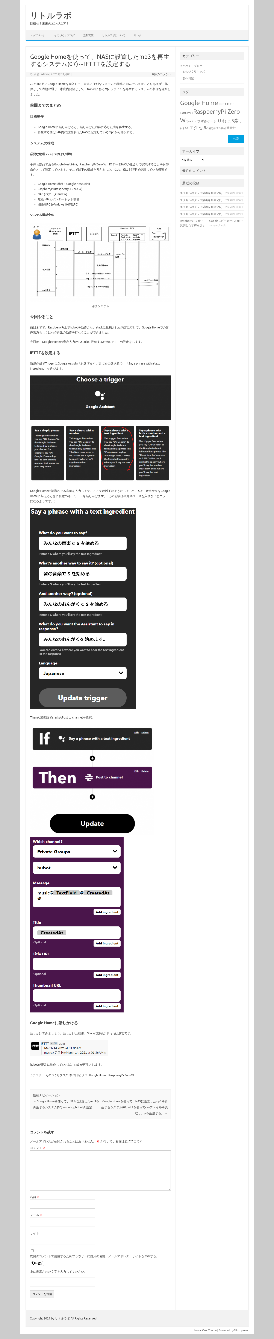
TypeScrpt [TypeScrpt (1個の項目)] (191, 121)
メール (36, 1215)
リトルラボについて (113, 35)
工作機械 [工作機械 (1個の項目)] (221, 128)
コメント (38, 1148)
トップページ (37, 35)
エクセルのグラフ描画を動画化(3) (201, 199)
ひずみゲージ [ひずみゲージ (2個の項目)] (207, 121)
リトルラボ (51, 15)
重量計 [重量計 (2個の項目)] (231, 128)
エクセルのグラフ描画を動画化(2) (201, 206)
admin (45, 74)
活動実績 (88, 35)
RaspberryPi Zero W (121, 1075)
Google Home (97, 1075)
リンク (138, 35)
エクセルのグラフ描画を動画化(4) (201, 192)
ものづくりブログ (64, 35)
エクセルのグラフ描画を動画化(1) (201, 213)
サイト (34, 1233)
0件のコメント (162, 74)
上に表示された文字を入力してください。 (58, 1271)
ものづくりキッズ (194, 71)
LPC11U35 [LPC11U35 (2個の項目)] (227, 104)
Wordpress (241, 1330)
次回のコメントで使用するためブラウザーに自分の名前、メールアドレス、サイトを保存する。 (94, 1256)
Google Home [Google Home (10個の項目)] (199, 102)
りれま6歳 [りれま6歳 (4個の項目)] (228, 120)
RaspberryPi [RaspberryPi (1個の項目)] (186, 113)
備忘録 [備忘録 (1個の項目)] (212, 128)
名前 (35, 1197)
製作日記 (75, 1075)
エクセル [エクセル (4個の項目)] (198, 127)
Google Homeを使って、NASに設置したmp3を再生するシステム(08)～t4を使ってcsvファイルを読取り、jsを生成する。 (134, 1107)
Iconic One (200, 1330)
